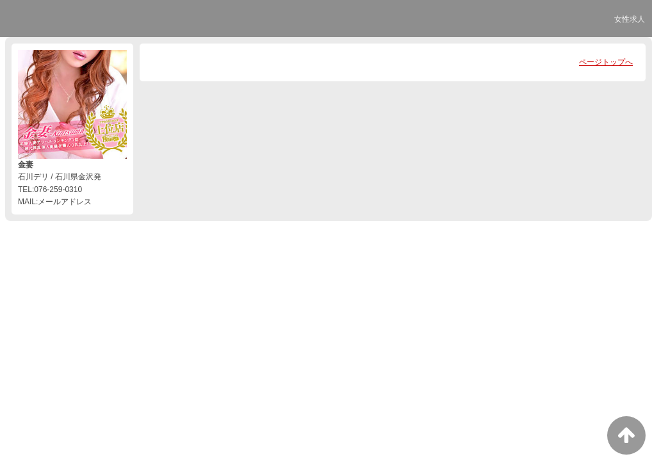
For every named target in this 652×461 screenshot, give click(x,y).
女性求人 (629, 19)
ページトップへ (606, 62)
